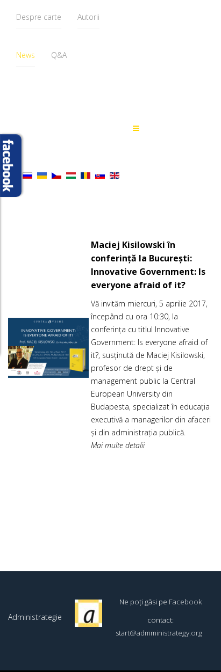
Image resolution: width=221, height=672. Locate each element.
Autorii (88, 17)
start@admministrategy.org (159, 633)
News (25, 55)
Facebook (185, 602)
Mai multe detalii (118, 445)
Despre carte (38, 17)
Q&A (59, 55)
